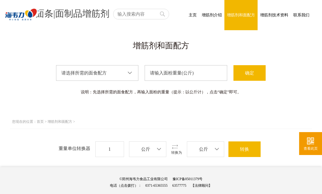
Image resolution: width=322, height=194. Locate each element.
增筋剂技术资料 (274, 15)
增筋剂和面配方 (241, 15)
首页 (40, 122)
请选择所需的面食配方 (84, 72)
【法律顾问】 (201, 185)
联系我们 (301, 15)
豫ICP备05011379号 (188, 179)
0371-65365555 (156, 185)
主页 (193, 15)
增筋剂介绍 (212, 15)
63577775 (179, 185)
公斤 (145, 149)
